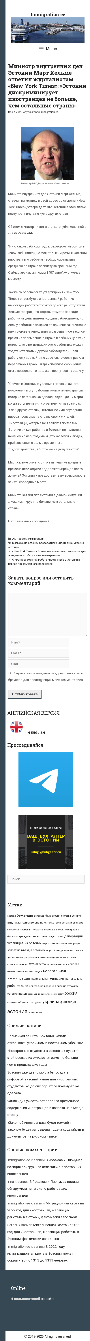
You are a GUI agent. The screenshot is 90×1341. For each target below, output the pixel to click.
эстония (13, 547)
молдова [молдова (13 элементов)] (73, 964)
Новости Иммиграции (30, 538)
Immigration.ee (48, 14)
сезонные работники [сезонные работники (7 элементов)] (17, 1002)
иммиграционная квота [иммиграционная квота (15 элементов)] (31, 957)
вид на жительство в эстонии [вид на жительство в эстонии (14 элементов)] (53, 922)
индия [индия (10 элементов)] (63, 957)
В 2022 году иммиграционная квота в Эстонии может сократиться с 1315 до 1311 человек (40, 1253)
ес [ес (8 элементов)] (57, 943)
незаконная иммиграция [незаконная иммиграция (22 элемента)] (24, 971)
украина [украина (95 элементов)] (50, 1001)
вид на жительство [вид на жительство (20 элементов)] (20, 922)
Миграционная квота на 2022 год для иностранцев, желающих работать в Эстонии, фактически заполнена (45, 1210)
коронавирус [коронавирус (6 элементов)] (21, 964)
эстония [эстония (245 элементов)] (17, 1011)
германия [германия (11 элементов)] (25, 929)
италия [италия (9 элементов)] (11, 964)
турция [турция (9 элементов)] (38, 1002)
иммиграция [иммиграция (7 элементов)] (52, 957)
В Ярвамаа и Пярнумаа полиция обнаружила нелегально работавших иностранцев (44, 1167)
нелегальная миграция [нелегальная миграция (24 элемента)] (47, 978)
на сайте (32, 1299)
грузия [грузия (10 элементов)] (59, 936)
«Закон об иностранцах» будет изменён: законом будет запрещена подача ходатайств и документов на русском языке (45, 1129)
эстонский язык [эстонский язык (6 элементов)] (36, 1012)
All (13, 538)
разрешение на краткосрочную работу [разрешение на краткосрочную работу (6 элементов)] (46, 994)
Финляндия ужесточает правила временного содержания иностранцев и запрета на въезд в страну (45, 1108)
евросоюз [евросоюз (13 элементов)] (48, 943)
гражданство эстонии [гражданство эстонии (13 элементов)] (33, 936)
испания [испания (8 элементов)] (71, 957)
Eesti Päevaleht (21, 233)
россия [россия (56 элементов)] (71, 993)
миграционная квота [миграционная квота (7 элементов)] (57, 964)
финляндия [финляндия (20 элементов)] (68, 1002)
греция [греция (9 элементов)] (51, 936)
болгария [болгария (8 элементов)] (66, 916)
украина (79, 543)
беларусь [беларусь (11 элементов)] (39, 915)
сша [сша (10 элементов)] (31, 1002)
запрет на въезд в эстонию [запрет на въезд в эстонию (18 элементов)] (26, 950)
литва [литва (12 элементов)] (42, 964)
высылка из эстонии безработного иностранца (42, 543)
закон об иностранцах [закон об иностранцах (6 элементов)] (69, 943)
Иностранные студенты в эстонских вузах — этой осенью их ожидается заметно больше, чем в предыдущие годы (42, 1058)
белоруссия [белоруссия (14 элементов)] (52, 915)
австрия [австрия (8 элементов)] (11, 916)
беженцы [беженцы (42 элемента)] (25, 915)
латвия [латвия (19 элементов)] (33, 964)
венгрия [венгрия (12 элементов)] (77, 915)
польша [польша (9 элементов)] (22, 993)
